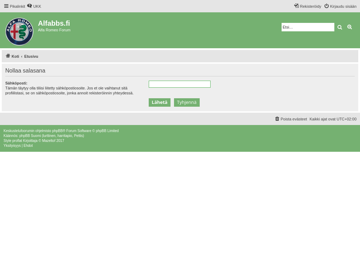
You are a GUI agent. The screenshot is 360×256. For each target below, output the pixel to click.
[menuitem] (34, 6)
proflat (17, 141)
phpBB (57, 131)
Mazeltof (49, 141)
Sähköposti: (16, 83)
